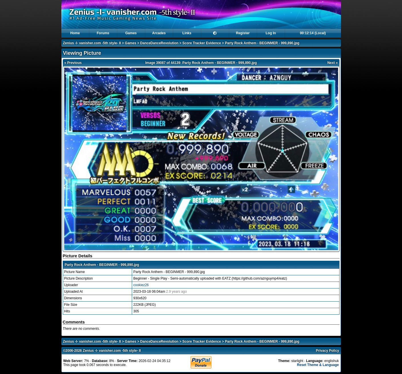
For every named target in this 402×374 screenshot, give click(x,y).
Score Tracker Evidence (201, 43)
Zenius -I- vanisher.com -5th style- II (92, 43)
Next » (332, 63)
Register (243, 33)
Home (75, 33)
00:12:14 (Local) (313, 33)
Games (131, 33)
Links (186, 33)
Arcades (158, 33)
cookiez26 (141, 285)
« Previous (73, 63)
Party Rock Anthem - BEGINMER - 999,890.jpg (262, 43)
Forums (103, 33)
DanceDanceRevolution (159, 43)
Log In (271, 33)
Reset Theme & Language (318, 365)
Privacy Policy (327, 351)
